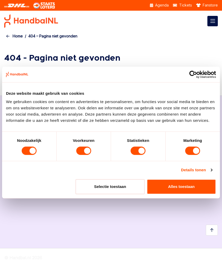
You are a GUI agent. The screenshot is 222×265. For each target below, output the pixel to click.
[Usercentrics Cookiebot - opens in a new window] (193, 74)
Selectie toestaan (110, 186)
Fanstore (207, 5)
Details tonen (193, 170)
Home (18, 36)
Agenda (159, 5)
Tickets (182, 5)
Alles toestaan (181, 186)
